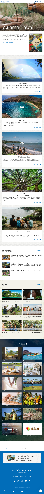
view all (39, 250)
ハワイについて (8, 448)
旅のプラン (22, 492)
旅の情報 (13, 492)
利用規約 (29, 476)
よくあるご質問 (15, 476)
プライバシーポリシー (23, 476)
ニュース (30, 492)
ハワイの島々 (4, 492)
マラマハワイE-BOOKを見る (7, 42)
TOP (2, 448)
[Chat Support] (40, 490)
